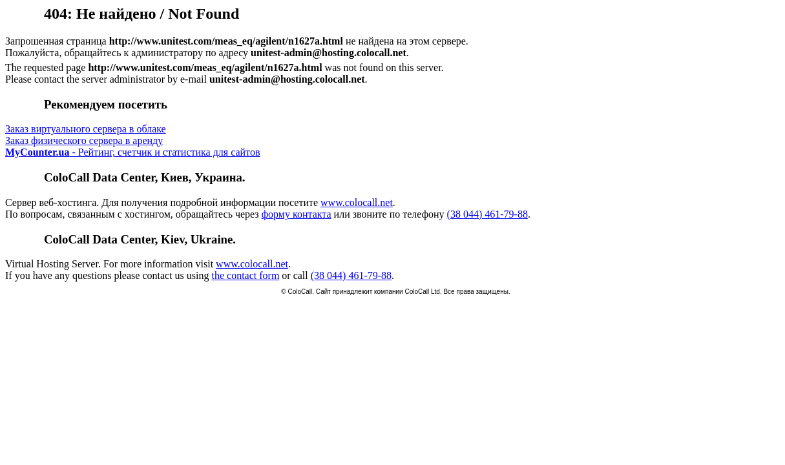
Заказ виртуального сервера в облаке (85, 128)
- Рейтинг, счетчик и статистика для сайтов (132, 152)
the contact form (245, 275)
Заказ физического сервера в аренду (84, 140)
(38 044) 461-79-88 (487, 214)
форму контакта (296, 214)
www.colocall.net (356, 202)
